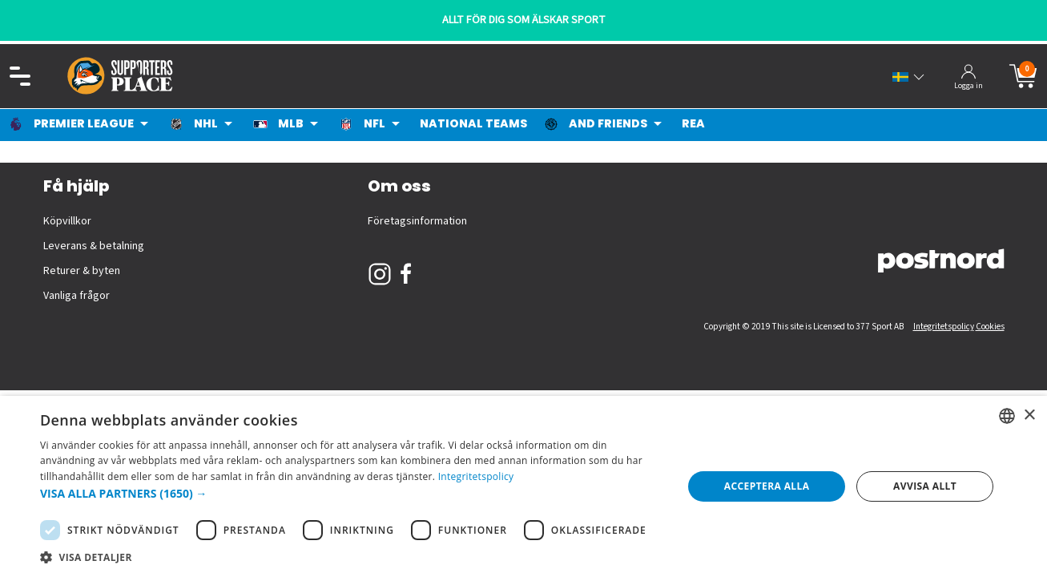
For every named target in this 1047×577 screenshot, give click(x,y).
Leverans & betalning (93, 246)
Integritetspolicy (943, 327)
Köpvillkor (67, 221)
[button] (351, 493)
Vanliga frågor (76, 296)
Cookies (990, 327)
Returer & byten (81, 271)
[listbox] (1007, 416)
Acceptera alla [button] (767, 486)
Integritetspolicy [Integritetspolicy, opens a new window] (476, 476)
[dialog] (523, 486)
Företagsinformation (417, 221)
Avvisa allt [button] (924, 486)
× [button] (1029, 416)
